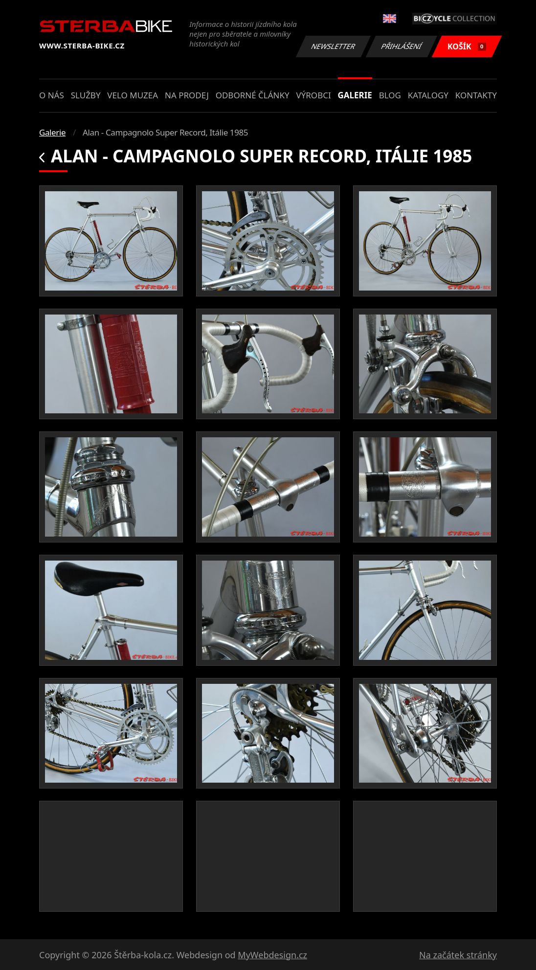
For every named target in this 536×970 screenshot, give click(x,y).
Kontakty (476, 95)
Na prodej (187, 95)
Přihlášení (401, 46)
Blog (390, 95)
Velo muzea (132, 95)
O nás (51, 95)
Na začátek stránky (458, 955)
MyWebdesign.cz (272, 955)
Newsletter (333, 46)
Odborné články (253, 95)
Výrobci (313, 95)
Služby (86, 95)
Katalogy (428, 95)
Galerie (355, 95)
